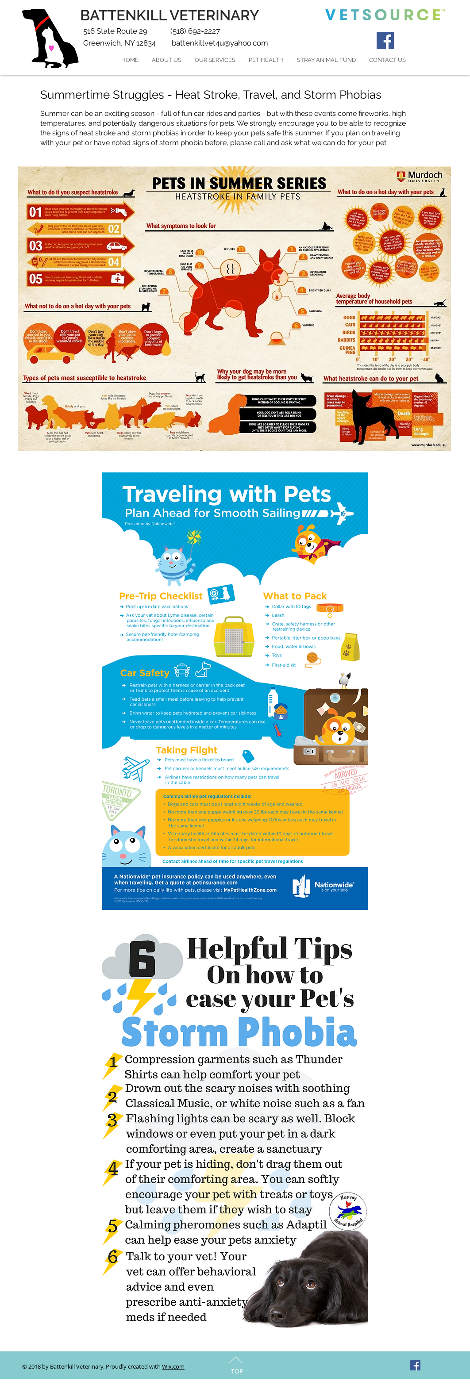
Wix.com (173, 1366)
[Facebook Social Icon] (385, 40)
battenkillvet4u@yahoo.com (220, 42)
